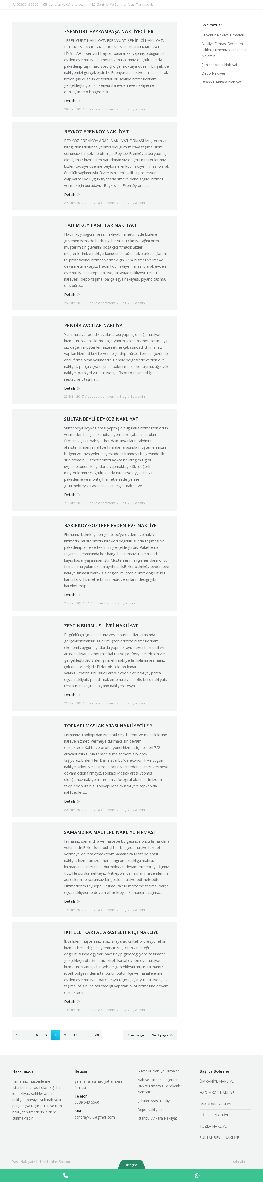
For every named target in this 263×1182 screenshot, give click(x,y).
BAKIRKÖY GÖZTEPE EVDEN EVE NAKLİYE (110, 525)
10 (75, 1035)
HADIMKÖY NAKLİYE (217, 1092)
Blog (123, 109)
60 (97, 1035)
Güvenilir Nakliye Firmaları (223, 35)
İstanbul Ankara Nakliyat (222, 82)
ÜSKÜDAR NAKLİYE (216, 1103)
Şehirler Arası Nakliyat (219, 64)
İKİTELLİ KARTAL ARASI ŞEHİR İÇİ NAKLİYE (111, 932)
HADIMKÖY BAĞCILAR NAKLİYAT (100, 225)
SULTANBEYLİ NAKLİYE (219, 1137)
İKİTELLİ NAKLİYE (214, 1115)
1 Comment (96, 603)
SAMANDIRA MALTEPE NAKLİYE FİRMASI (109, 832)
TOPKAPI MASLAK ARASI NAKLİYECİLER (108, 726)
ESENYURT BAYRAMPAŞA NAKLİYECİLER (108, 31)
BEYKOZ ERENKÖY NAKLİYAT (96, 131)
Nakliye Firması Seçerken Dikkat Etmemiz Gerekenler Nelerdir (224, 49)
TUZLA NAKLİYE (213, 1126)
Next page (160, 1035)
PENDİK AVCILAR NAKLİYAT (95, 325)
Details (70, 100)
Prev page (135, 1035)
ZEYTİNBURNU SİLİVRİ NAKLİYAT (101, 625)
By (138, 109)
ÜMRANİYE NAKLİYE (217, 1081)
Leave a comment (101, 109)
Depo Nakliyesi (214, 73)
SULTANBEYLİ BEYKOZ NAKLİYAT (101, 419)
